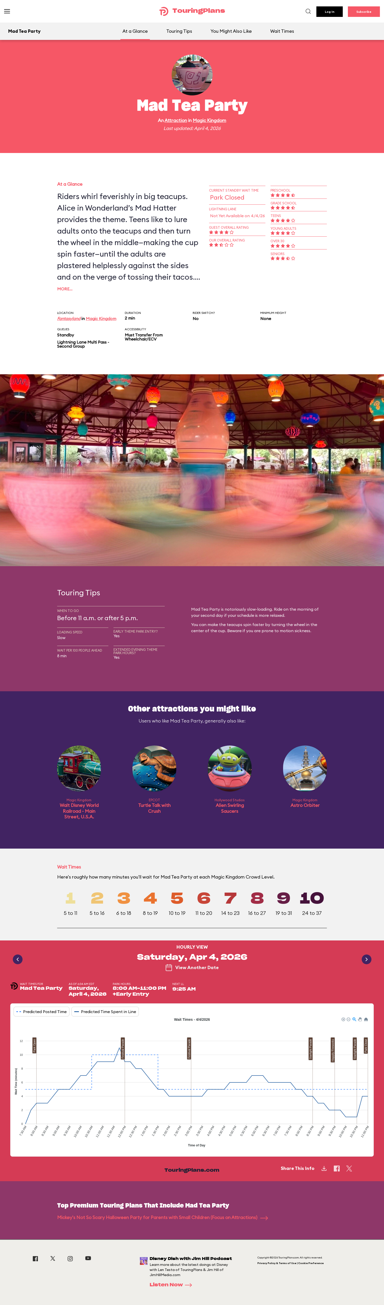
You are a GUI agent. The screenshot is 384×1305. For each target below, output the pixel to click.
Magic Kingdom (209, 120)
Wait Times (282, 31)
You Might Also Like (231, 31)
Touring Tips (179, 31)
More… (64, 288)
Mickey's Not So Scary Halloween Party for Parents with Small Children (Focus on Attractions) (162, 1217)
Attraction (175, 120)
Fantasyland (68, 318)
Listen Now (172, 1285)
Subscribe (363, 12)
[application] (192, 1082)
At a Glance (135, 31)
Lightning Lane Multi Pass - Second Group (83, 344)
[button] (343, 1019)
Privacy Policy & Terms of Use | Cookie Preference (290, 1263)
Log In (329, 12)
